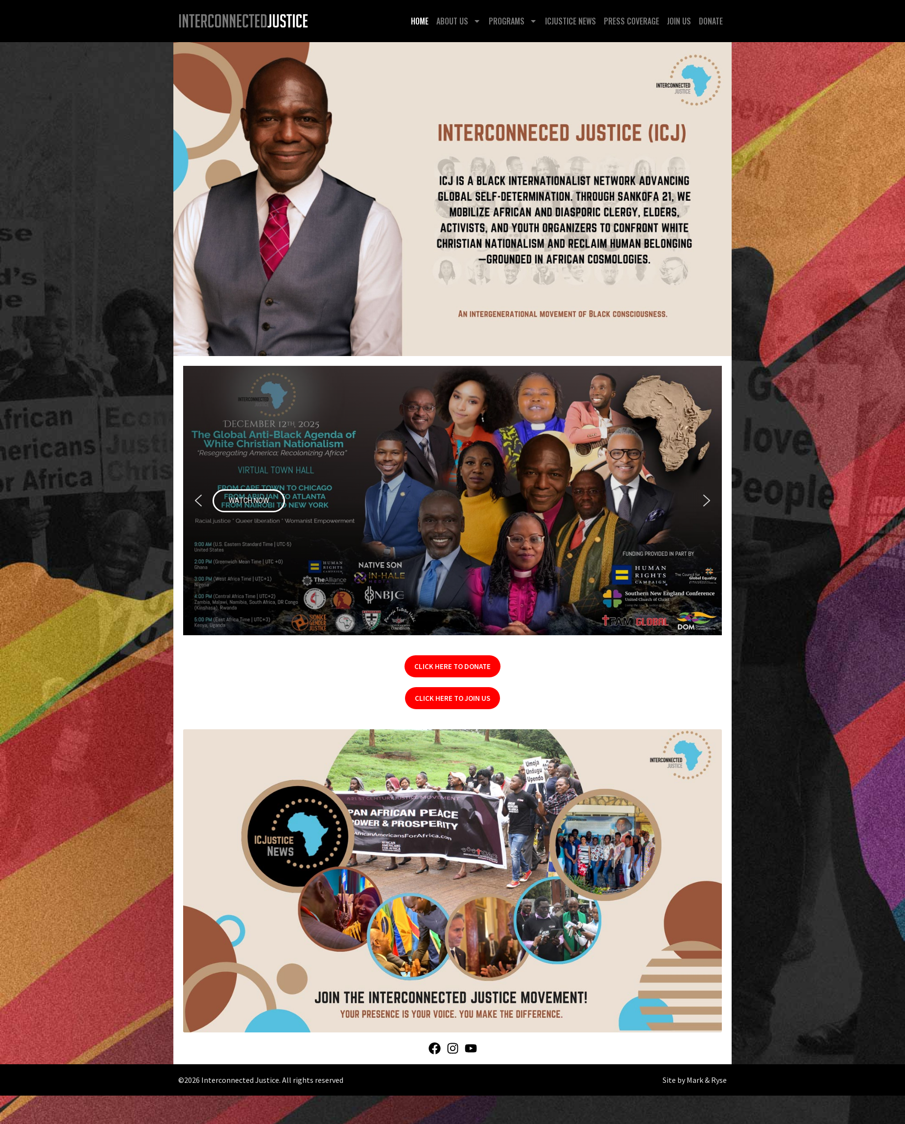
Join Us (679, 21)
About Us (458, 21)
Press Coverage (631, 21)
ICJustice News (570, 21)
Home (420, 21)
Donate (711, 21)
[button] (452, 500)
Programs (513, 21)
